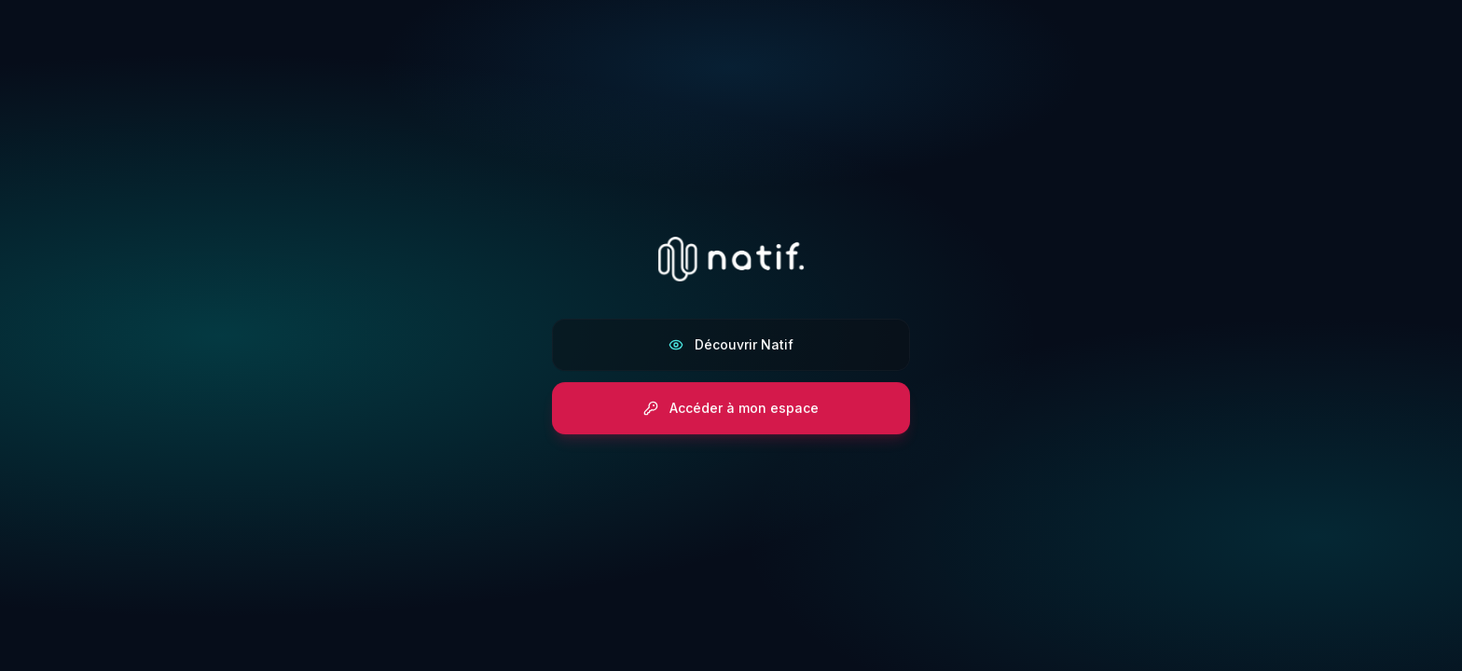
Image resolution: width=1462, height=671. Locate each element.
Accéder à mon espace (731, 409)
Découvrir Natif (731, 345)
